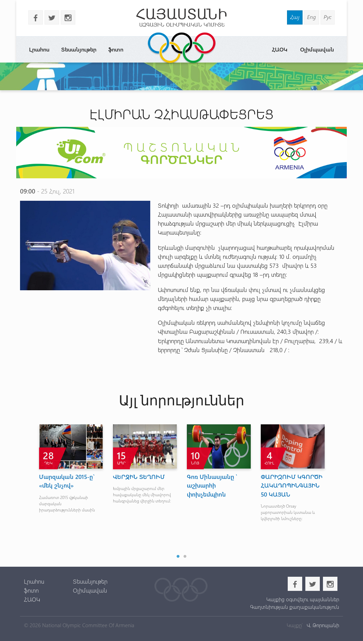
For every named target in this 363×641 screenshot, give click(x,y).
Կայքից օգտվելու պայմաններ (302, 599)
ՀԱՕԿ (279, 49)
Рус (328, 16)
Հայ (294, 16)
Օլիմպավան (317, 49)
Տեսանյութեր (78, 49)
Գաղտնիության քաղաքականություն (294, 606)
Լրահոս (39, 49)
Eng (311, 16)
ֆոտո (115, 49)
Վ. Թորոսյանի (322, 625)
